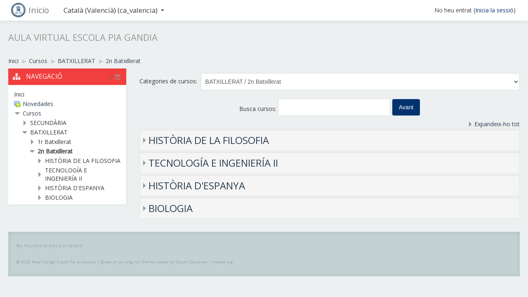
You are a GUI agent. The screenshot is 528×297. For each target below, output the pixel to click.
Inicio (38, 10)
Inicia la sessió (494, 10)
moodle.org (222, 262)
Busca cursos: (258, 109)
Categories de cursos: (168, 81)
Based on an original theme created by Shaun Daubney (154, 262)
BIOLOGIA (170, 208)
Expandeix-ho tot (497, 124)
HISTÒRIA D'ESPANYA (196, 185)
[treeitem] (67, 94)
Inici (19, 94)
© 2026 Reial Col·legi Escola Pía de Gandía (56, 262)
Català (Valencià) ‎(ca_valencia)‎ (114, 10)
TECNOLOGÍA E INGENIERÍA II (213, 163)
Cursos (32, 113)
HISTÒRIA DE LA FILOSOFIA (208, 140)
